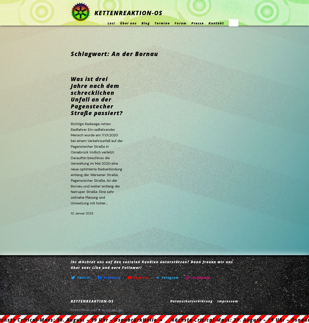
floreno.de (114, 310)
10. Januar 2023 (82, 213)
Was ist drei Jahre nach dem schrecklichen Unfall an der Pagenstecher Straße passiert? (97, 96)
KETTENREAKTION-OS (128, 13)
